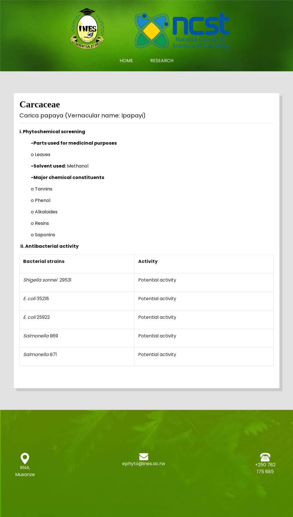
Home (131, 60)
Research (161, 60)
